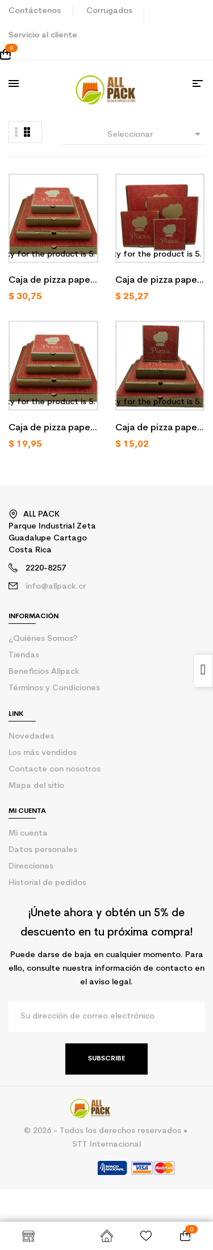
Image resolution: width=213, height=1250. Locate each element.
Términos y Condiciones (54, 688)
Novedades (31, 736)
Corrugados (109, 11)
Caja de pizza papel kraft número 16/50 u (51, 281)
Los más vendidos (43, 753)
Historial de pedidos (47, 883)
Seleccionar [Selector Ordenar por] (155, 134)
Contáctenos (35, 11)
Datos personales (43, 850)
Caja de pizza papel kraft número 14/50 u (157, 281)
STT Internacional (106, 1144)
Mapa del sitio (36, 786)
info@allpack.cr (56, 586)
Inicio (106, 1236)
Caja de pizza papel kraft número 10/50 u (157, 429)
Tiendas (24, 655)
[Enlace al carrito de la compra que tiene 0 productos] (106, 54)
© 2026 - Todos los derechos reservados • (107, 1131)
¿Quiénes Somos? (43, 639)
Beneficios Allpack (44, 672)
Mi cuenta (28, 833)
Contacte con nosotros (55, 769)
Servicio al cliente (43, 35)
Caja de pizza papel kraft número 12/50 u (51, 429)
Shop (28, 1236)
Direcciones (31, 866)
